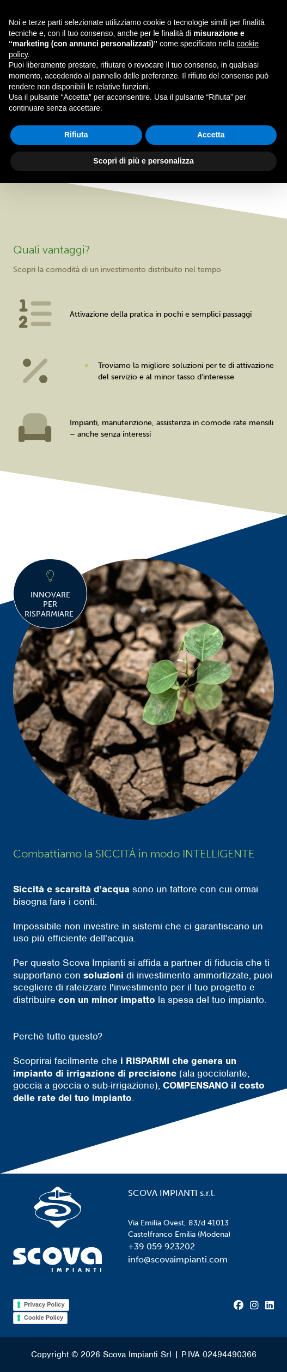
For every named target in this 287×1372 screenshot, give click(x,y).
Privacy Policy (44, 1304)
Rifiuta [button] (76, 134)
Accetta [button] (211, 134)
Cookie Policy (43, 1317)
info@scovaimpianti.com (178, 1259)
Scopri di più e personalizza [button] (143, 160)
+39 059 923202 (161, 1246)
